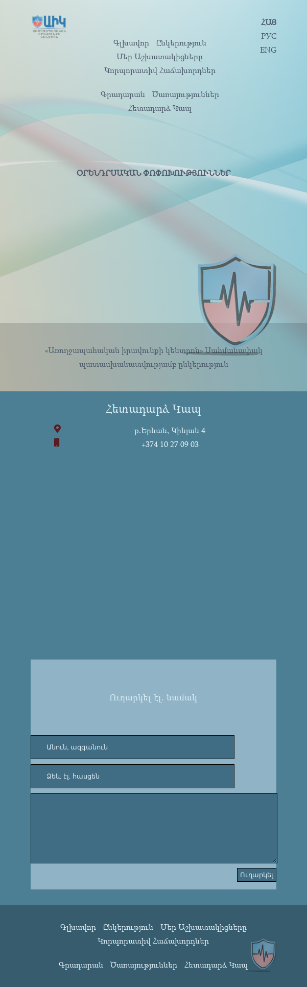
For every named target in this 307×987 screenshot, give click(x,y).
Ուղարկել (256, 875)
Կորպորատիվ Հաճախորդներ (160, 70)
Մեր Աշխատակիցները (159, 56)
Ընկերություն (181, 42)
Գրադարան (123, 94)
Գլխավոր (131, 42)
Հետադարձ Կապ (160, 107)
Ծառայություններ (185, 94)
